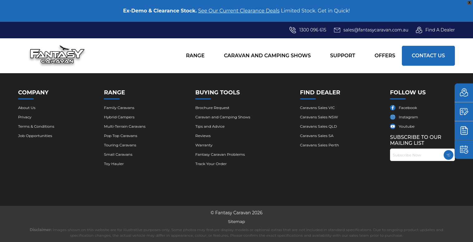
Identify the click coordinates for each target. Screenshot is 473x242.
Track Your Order (211, 163)
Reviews (203, 135)
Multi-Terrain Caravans (124, 126)
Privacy (25, 117)
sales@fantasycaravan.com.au (371, 30)
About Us (27, 107)
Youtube (407, 126)
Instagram (408, 117)
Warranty (203, 145)
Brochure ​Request (212, 107)
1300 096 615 (312, 30)
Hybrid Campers (119, 117)
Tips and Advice (210, 126)
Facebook (408, 107)
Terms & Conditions (36, 126)
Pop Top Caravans (120, 135)
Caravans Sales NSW (319, 117)
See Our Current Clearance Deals (239, 11)
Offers (384, 56)
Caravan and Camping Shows (267, 56)
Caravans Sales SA (317, 135)
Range (195, 56)
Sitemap (236, 221)
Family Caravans (119, 107)
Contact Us (428, 56)
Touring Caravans (120, 145)
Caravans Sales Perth (319, 145)
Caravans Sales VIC (317, 107)
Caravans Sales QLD (318, 126)
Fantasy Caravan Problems (220, 154)
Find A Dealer (435, 30)
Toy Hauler (114, 163)
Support (342, 56)
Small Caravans (118, 154)
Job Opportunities (35, 135)
